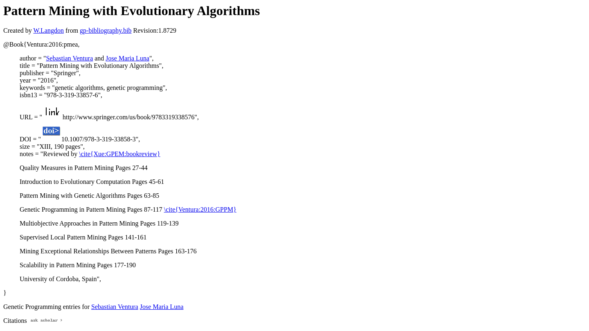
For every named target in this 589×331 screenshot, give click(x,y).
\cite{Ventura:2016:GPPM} (200, 209)
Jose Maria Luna (127, 58)
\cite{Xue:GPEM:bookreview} (119, 153)
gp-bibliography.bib (106, 30)
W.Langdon (48, 30)
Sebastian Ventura (69, 58)
